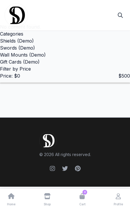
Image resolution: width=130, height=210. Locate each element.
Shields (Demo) (17, 41)
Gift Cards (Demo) (20, 62)
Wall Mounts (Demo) (23, 55)
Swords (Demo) (17, 48)
